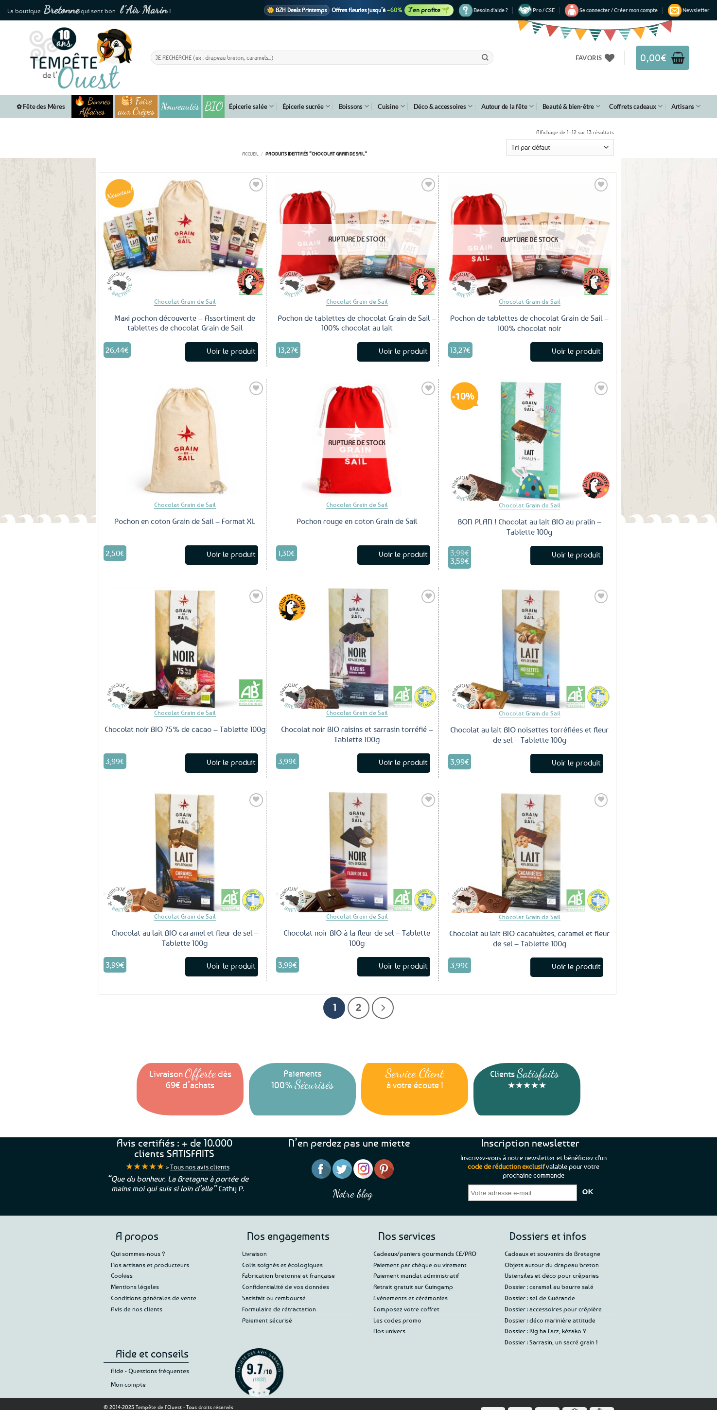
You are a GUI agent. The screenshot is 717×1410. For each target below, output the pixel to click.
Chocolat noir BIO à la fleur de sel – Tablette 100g (356, 938)
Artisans (685, 106)
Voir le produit (231, 351)
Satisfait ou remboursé (274, 1298)
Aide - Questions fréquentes (150, 1371)
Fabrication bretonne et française (288, 1275)
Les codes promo (397, 1320)
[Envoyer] (485, 57)
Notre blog (352, 1193)
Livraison (254, 1253)
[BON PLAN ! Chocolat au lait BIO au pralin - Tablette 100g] (529, 440)
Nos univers (389, 1331)
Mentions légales (135, 1286)
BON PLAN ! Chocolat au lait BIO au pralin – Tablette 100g (529, 527)
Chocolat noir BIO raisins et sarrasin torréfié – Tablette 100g (357, 734)
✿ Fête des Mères (41, 106)
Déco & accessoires (443, 106)
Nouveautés (180, 106)
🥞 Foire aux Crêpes (136, 106)
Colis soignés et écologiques (282, 1265)
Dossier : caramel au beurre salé (549, 1286)
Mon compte (128, 1384)
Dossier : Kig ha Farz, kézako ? (545, 1331)
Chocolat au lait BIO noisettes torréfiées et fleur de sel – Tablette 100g (529, 735)
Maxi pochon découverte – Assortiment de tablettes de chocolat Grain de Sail (184, 323)
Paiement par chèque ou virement (420, 1265)
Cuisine (391, 106)
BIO (214, 106)
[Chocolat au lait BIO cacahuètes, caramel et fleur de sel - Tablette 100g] (529, 852)
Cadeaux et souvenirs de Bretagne (552, 1253)
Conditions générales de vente (153, 1298)
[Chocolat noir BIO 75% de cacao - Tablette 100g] (185, 648)
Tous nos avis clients (199, 1167)
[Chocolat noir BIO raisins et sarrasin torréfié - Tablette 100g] (357, 648)
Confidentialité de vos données (285, 1286)
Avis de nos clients (136, 1309)
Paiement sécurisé (267, 1320)
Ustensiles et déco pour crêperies (552, 1275)
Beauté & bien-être (571, 106)
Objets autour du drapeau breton (552, 1265)
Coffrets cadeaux (636, 106)
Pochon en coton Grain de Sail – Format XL (184, 521)
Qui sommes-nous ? (138, 1253)
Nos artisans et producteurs (150, 1265)
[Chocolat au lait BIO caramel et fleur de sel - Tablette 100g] (185, 851)
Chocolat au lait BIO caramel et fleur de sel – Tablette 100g (185, 938)
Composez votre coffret (406, 1309)
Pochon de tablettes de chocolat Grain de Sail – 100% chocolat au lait (357, 323)
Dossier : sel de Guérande (540, 1298)
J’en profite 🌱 (429, 10)
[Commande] (560, 147)
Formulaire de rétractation (279, 1309)
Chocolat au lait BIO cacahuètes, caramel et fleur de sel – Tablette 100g (529, 938)
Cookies (122, 1275)
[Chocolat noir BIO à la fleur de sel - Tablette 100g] (357, 851)
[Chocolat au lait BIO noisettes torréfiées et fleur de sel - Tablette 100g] (529, 648)
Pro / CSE (544, 10)
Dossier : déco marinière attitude (550, 1320)
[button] (618, 10)
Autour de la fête (507, 106)
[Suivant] (383, 1008)
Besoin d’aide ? (490, 10)
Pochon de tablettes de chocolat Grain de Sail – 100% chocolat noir (529, 323)
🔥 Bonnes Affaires (92, 106)
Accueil (250, 154)
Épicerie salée (251, 106)
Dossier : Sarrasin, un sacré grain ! (551, 1342)
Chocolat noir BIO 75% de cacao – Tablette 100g (185, 729)
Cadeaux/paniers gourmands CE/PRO (424, 1253)
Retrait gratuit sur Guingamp (413, 1286)
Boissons (354, 106)
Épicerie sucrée (306, 106)
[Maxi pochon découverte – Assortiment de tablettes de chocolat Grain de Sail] (185, 236)
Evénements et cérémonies (410, 1298)
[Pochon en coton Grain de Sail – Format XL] (185, 440)
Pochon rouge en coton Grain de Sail (357, 521)
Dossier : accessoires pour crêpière (553, 1309)
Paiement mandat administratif (416, 1275)
